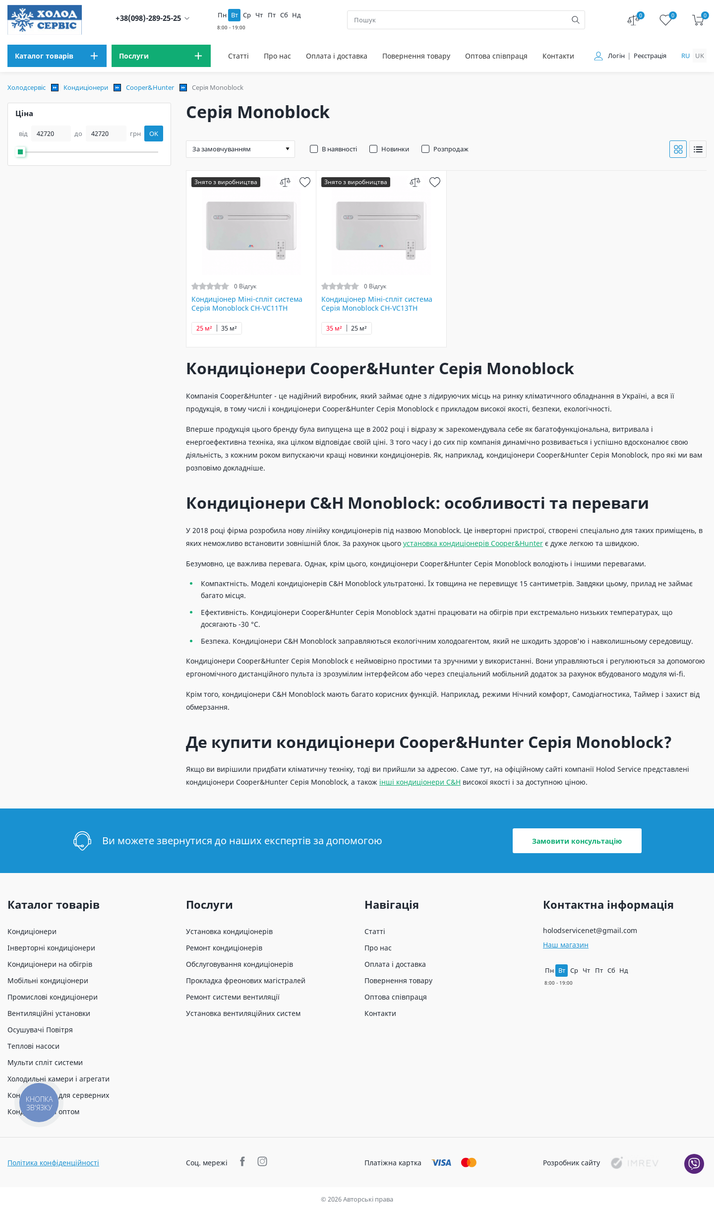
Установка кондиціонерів (229, 931)
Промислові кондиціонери (52, 997)
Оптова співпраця (496, 56)
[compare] (285, 182)
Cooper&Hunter (150, 87)
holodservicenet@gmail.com (590, 930)
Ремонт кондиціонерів (224, 947)
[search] (576, 20)
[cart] (698, 20)
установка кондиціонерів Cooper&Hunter (473, 543)
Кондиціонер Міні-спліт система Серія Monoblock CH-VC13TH (376, 304)
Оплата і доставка (336, 56)
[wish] (304, 182)
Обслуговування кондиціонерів (239, 964)
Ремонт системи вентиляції (233, 997)
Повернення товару (416, 56)
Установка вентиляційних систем (243, 1013)
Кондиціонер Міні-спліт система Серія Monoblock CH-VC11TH (246, 304)
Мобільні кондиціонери (47, 980)
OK (153, 133)
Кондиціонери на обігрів (49, 964)
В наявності (339, 148)
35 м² (229, 328)
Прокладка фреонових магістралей (245, 980)
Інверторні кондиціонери (51, 947)
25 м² (204, 328)
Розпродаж (451, 148)
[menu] (57, 56)
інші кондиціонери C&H (420, 782)
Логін (616, 56)
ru (685, 55)
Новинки (395, 148)
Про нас (277, 56)
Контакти (558, 56)
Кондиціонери (85, 87)
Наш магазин (566, 944)
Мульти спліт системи (45, 1062)
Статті (238, 56)
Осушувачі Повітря (40, 1029)
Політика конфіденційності (53, 1162)
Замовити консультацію (577, 841)
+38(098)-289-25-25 (148, 18)
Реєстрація (650, 56)
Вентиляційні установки (48, 1013)
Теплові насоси (33, 1046)
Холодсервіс (26, 87)
